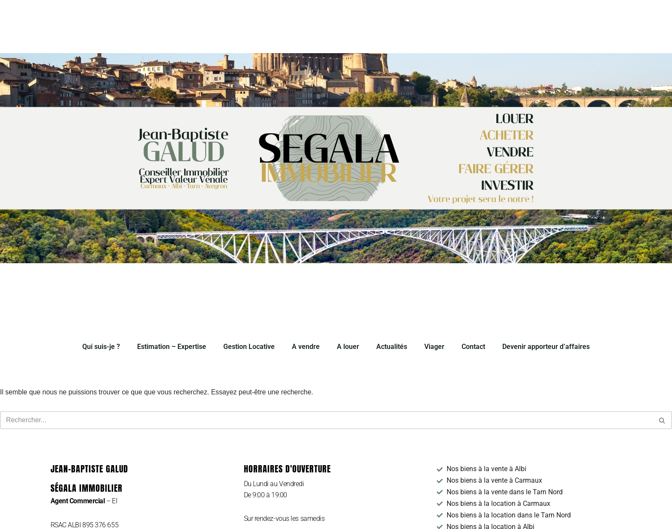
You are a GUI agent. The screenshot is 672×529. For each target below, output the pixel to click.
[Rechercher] (326, 421)
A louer (348, 347)
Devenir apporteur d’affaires (546, 347)
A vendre (306, 347)
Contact (473, 347)
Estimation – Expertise (171, 347)
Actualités (391, 347)
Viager (434, 347)
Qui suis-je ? (101, 347)
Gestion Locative (249, 347)
